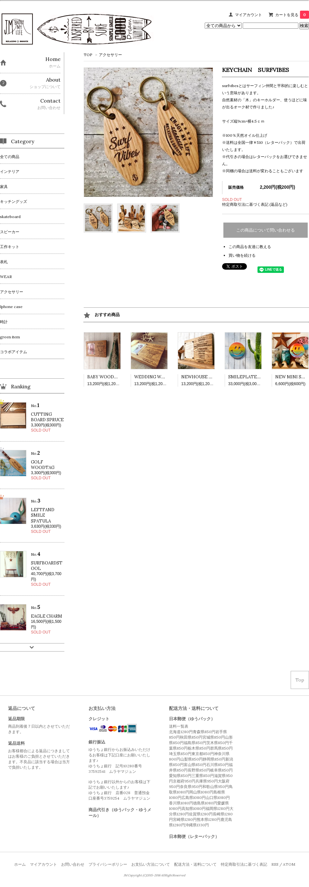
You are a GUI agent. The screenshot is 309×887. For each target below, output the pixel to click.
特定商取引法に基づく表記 (244, 864)
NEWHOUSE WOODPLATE (209, 377)
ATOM (289, 864)
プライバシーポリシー (108, 864)
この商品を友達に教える (250, 246)
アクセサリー (110, 54)
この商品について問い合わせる (265, 230)
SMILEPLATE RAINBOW (253, 377)
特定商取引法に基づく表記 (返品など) (254, 204)
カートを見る (292, 14)
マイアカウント (248, 14)
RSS (274, 864)
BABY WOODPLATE (107, 377)
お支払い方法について (150, 864)
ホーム (20, 864)
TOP (88, 54)
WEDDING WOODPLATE (160, 377)
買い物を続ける (242, 255)
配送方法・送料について (195, 864)
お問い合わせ (72, 864)
